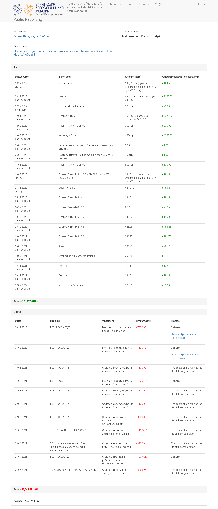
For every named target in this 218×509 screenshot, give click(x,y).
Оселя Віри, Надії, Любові (32, 36)
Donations (116, 4)
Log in (201, 4)
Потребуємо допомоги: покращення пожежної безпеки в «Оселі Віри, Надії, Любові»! (63, 52)
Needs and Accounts (138, 4)
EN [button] (158, 4)
